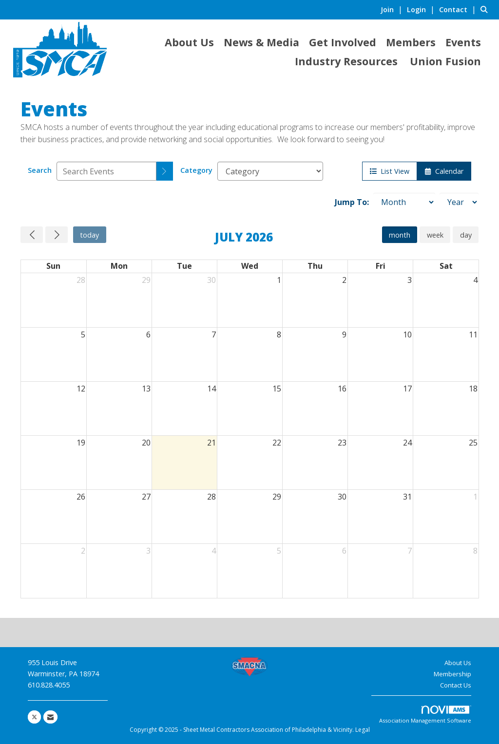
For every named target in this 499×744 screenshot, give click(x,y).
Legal (362, 729)
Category (196, 170)
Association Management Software (425, 715)
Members (411, 42)
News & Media (261, 42)
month (399, 235)
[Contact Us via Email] (50, 717)
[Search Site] (486, 9)
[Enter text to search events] (106, 171)
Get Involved (342, 42)
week (435, 235)
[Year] (459, 202)
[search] (164, 171)
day (466, 235)
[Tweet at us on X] (34, 717)
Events (463, 42)
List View (389, 171)
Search (40, 170)
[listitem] (393, 9)
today (89, 235)
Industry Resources (346, 61)
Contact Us (455, 685)
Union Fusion (445, 61)
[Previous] (31, 234)
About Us (189, 42)
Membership (452, 674)
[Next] (56, 234)
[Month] (404, 202)
